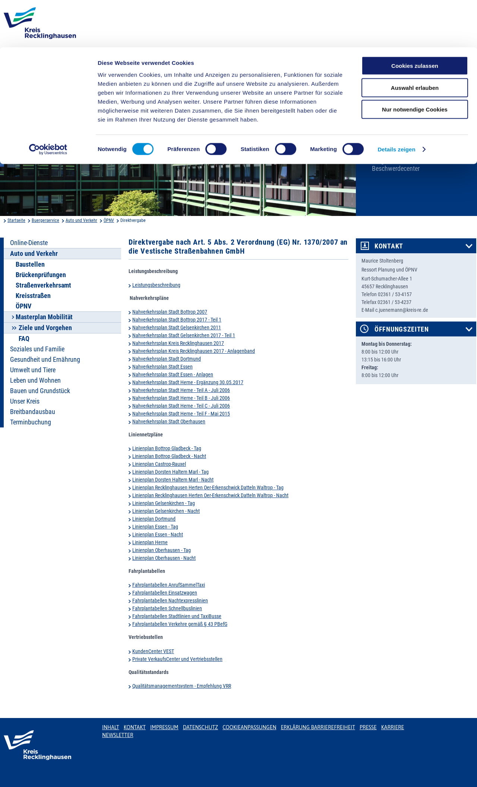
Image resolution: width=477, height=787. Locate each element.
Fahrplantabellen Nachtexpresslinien (170, 600)
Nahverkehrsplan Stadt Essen (162, 367)
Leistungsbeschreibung (156, 285)
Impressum (164, 727)
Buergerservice (45, 220)
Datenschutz (200, 727)
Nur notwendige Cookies (415, 62)
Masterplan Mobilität (44, 317)
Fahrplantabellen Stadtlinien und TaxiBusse (176, 616)
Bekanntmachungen (398, 124)
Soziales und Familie (37, 349)
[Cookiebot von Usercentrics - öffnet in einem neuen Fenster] (48, 102)
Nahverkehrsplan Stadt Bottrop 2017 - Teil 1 (176, 320)
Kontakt (389, 246)
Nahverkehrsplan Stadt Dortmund (166, 359)
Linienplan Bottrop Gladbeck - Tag (166, 448)
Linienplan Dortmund (154, 519)
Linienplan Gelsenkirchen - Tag (163, 503)
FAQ (24, 338)
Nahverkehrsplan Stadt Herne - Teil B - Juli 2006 (181, 398)
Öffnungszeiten (402, 329)
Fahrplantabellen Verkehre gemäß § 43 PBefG (179, 624)
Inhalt (110, 727)
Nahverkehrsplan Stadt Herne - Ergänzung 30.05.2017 (187, 382)
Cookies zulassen (414, 18)
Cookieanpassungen (249, 727)
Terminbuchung (30, 422)
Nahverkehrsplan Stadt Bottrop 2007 (169, 312)
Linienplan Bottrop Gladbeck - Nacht (169, 456)
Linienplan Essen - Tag (155, 527)
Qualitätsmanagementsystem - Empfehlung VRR (181, 686)
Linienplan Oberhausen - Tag (161, 550)
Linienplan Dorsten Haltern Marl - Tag (170, 472)
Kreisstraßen (33, 296)
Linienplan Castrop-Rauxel (159, 464)
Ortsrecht (384, 136)
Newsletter (117, 735)
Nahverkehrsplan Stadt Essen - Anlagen (172, 374)
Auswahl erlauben (415, 40)
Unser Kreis (25, 401)
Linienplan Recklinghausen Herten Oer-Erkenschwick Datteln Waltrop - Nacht (210, 495)
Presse (368, 727)
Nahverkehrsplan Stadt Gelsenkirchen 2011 (176, 327)
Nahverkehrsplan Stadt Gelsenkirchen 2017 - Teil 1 (183, 335)
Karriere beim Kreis (396, 148)
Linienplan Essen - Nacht (157, 534)
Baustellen (30, 264)
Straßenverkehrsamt (43, 285)
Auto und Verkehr (81, 220)
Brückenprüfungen (41, 275)
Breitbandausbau (32, 412)
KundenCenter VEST (153, 651)
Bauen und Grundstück (40, 391)
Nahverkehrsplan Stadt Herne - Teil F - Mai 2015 (181, 414)
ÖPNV (109, 220)
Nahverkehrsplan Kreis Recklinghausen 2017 (178, 343)
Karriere (392, 727)
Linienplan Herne (150, 542)
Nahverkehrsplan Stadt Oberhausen (168, 421)
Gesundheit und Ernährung (45, 359)
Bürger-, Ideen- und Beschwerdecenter (396, 164)
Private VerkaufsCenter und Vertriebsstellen (177, 659)
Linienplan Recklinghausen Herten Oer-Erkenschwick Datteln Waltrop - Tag (208, 487)
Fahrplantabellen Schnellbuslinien (167, 608)
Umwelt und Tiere (33, 370)
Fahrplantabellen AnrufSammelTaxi (168, 585)
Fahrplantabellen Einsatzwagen (164, 593)
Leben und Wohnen (35, 380)
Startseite (16, 220)
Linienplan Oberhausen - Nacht (164, 558)
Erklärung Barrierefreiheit (318, 727)
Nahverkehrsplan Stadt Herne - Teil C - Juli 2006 (181, 406)
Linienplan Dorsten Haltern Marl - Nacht (173, 480)
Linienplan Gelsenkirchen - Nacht (166, 511)
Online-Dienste (29, 243)
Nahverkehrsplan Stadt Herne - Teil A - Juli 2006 (181, 390)
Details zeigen (396, 102)
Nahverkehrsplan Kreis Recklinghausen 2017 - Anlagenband (193, 351)
